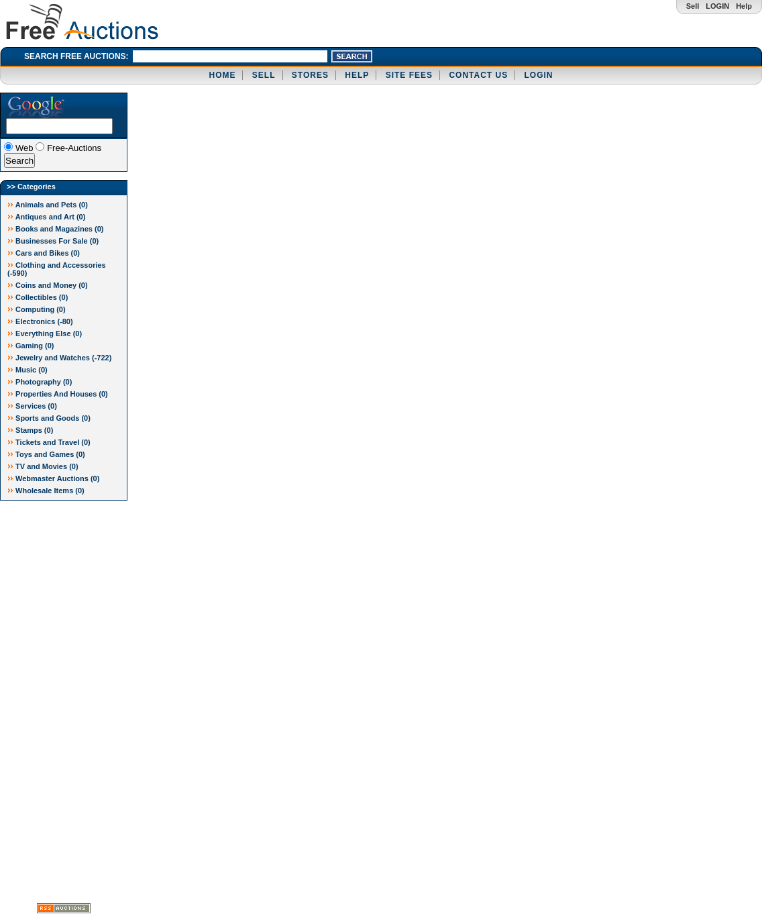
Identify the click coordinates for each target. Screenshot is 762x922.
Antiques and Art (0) (46, 217)
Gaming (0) (30, 346)
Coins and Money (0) (47, 285)
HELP (357, 75)
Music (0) (27, 370)
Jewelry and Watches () (59, 358)
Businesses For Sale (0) (53, 241)
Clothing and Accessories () (56, 269)
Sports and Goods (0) (49, 418)
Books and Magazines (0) (55, 229)
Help (744, 6)
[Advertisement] (53, 702)
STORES (310, 75)
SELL (264, 75)
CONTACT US (478, 75)
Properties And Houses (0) (57, 394)
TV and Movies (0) (42, 466)
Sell (693, 6)
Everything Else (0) (44, 333)
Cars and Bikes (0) (43, 253)
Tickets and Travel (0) (49, 442)
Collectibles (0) (37, 297)
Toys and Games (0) (46, 454)
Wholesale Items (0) (46, 490)
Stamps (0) (30, 430)
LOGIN (717, 6)
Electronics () (40, 321)
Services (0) (32, 406)
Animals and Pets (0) (47, 205)
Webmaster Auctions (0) (53, 478)
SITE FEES (409, 75)
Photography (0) (39, 382)
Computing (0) (36, 309)
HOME (222, 75)
